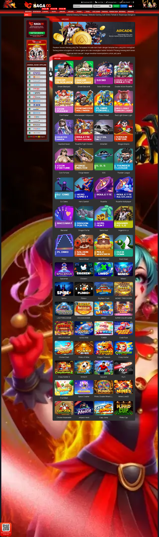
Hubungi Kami (111, 2)
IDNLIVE (62, 11)
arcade (70, 11)
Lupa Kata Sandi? (125, 2)
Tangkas (105, 11)
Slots (54, 11)
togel (88, 11)
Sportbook (37, 11)
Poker (79, 11)
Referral (122, 11)
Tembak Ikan (113, 11)
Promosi (131, 11)
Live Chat (99, 2)
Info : (27, 15)
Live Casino (96, 11)
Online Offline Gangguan (36, 136)
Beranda (28, 11)
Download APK (87, 2)
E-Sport (45, 11)
